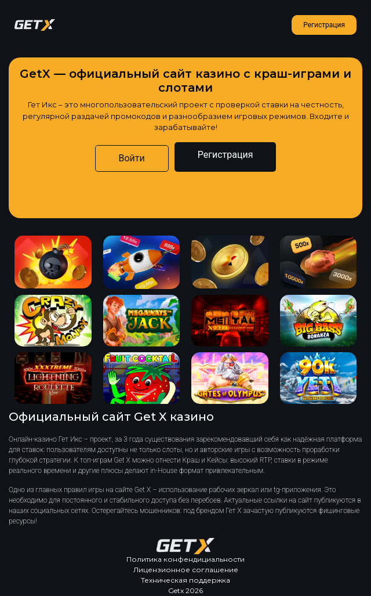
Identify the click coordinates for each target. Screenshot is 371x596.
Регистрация (324, 25)
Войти (132, 158)
